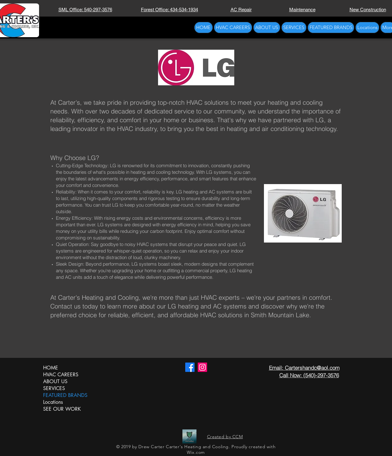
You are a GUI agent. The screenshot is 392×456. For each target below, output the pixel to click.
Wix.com (196, 452)
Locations (53, 402)
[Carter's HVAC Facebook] (190, 367)
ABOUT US (55, 381)
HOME (50, 367)
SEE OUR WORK (62, 409)
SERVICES (54, 388)
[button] (293, 27)
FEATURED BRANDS (64, 395)
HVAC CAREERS (60, 374)
